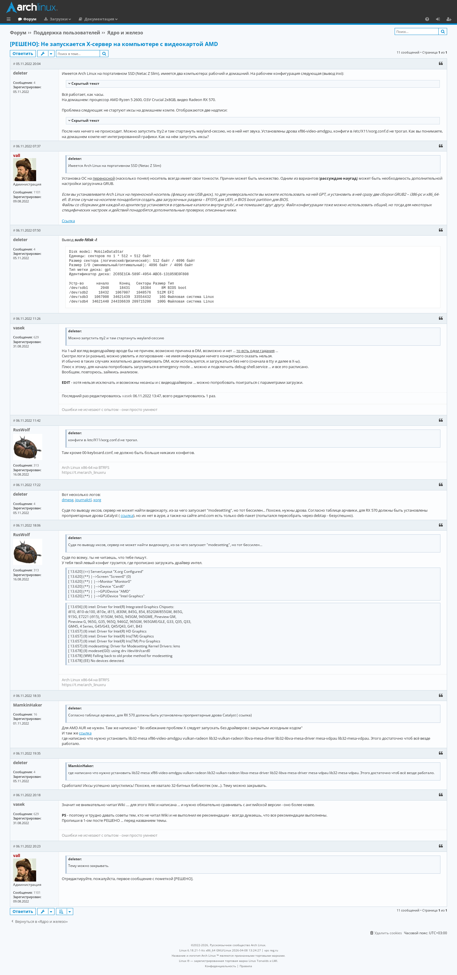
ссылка (127, 515)
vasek (19, 328)
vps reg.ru (271, 950)
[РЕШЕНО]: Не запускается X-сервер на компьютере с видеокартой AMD (114, 44)
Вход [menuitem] (439, 19)
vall (16, 155)
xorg (97, 499)
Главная (26, 19)
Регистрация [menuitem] (450, 19)
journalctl (83, 499)
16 (35, 714)
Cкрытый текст (85, 83)
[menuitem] (427, 19)
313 (36, 465)
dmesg (67, 499)
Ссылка (68, 220)
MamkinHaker (27, 705)
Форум (53, 19)
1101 (37, 192)
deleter (20, 73)
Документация (123, 19)
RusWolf (21, 429)
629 (36, 337)
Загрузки (83, 19)
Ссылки (9, 19)
